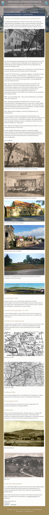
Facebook (7, 503)
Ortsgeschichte (38, 9)
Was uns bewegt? (25, 509)
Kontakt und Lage (12, 509)
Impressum (19, 511)
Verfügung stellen (32, 496)
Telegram (6, 504)
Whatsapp (13, 504)
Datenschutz (29, 511)
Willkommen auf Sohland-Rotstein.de (24, 2)
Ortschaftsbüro (37, 509)
